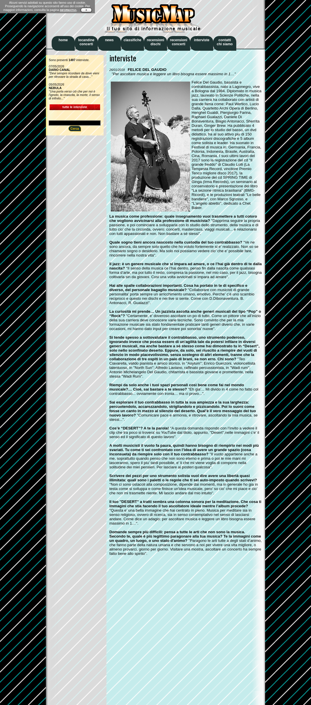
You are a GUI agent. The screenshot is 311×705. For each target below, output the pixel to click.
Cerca (75, 128)
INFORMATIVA (68, 10)
